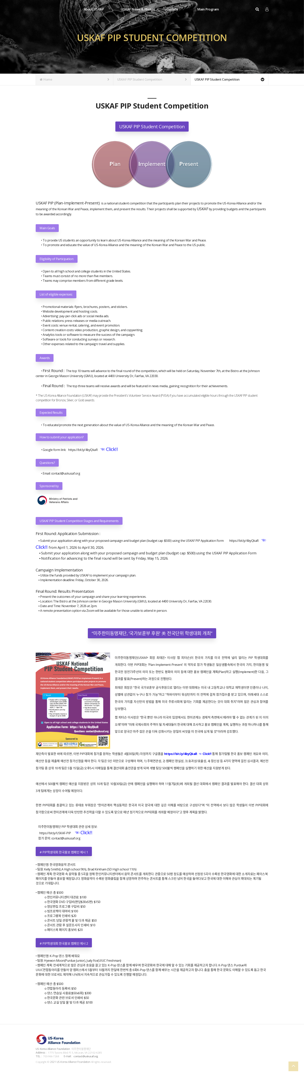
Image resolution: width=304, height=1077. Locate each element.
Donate (172, 9)
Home (74, 79)
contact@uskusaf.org (65, 473)
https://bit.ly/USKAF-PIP (54, 833)
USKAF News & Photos (138, 9)
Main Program (208, 9)
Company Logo (51, 10)
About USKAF (94, 9)
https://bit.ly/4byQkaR (82, 450)
